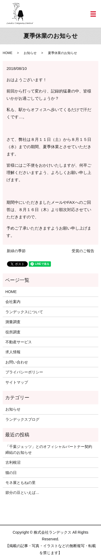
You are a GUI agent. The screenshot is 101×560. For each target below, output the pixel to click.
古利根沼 (12, 462)
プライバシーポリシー (24, 372)
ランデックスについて (24, 312)
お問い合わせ (16, 362)
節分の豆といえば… (22, 492)
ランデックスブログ (22, 419)
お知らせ (30, 53)
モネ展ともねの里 (20, 482)
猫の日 (11, 472)
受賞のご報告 (83, 251)
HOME (7, 53)
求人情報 (12, 352)
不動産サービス (18, 342)
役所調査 (12, 332)
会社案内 (12, 301)
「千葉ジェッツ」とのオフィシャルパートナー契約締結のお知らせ (48, 449)
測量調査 (12, 322)
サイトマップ (16, 382)
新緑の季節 (16, 251)
